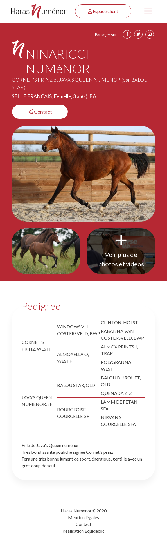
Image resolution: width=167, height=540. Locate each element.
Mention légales (83, 517)
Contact (40, 112)
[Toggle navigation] (148, 11)
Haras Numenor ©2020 (84, 510)
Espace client (103, 11)
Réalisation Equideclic (83, 531)
